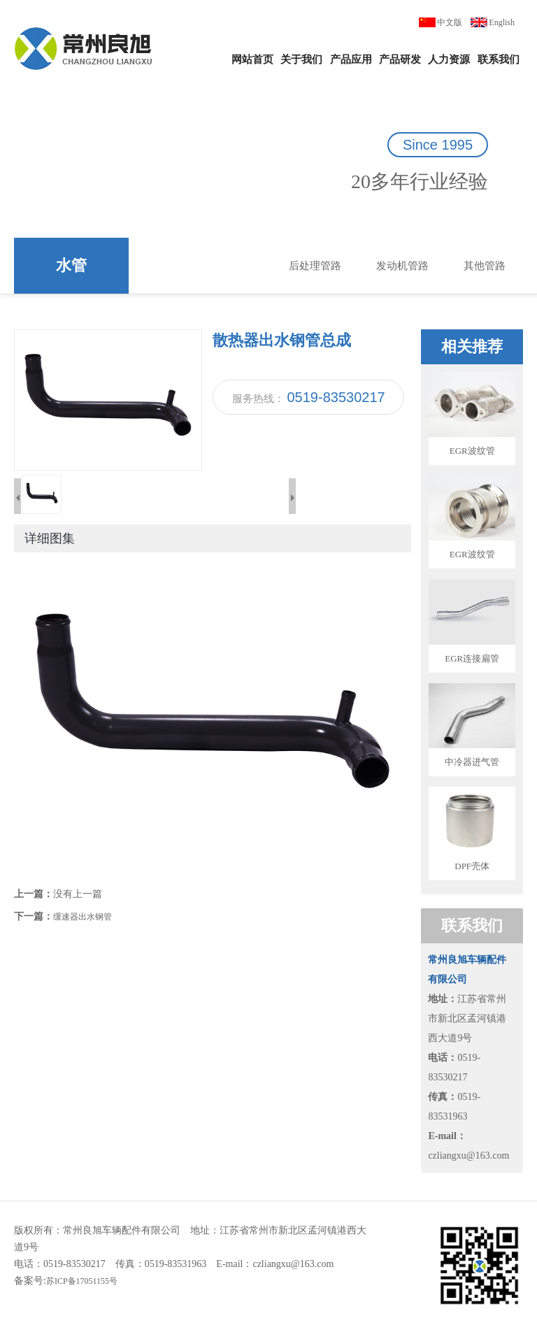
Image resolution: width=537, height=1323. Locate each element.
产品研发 (400, 59)
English (502, 22)
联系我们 (499, 59)
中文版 (449, 22)
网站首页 (252, 59)
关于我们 (301, 59)
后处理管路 (315, 265)
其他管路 (485, 265)
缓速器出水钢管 (82, 917)
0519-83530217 (336, 397)
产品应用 (351, 59)
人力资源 (449, 59)
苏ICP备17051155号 (81, 1281)
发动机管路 (402, 265)
